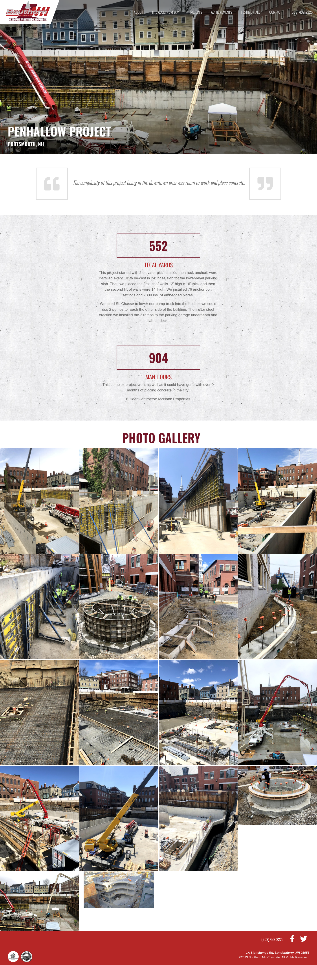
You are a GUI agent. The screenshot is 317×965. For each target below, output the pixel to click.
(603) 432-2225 (302, 12)
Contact (275, 12)
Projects (195, 12)
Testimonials (250, 12)
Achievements (221, 12)
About (138, 12)
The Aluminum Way (166, 12)
